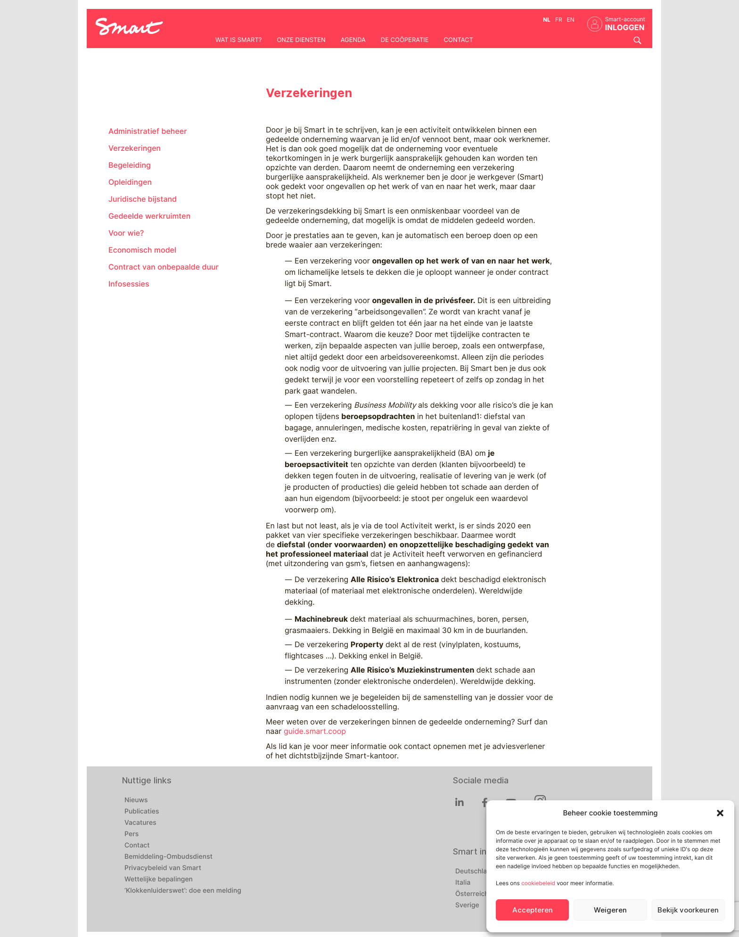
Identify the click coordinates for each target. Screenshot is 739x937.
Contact (458, 40)
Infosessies (128, 283)
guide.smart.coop (315, 731)
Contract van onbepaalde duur (163, 267)
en (571, 19)
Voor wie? (126, 233)
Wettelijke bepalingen (158, 879)
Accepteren (532, 910)
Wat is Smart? (238, 40)
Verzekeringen (134, 148)
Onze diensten (301, 40)
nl (546, 19)
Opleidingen (130, 182)
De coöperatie (405, 40)
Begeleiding (129, 165)
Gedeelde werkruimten (149, 216)
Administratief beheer (147, 131)
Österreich (472, 894)
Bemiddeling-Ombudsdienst (168, 857)
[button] (720, 813)
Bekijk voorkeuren (688, 910)
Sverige (467, 905)
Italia (462, 883)
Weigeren (610, 910)
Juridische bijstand (142, 199)
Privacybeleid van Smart (162, 868)
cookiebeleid (538, 883)
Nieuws (136, 800)
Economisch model (142, 250)
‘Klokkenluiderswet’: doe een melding (182, 891)
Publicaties (141, 811)
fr (558, 19)
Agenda (353, 40)
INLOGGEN (625, 27)
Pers (131, 834)
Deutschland (475, 871)
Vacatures (140, 823)
